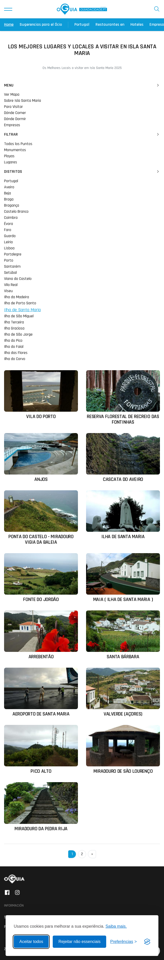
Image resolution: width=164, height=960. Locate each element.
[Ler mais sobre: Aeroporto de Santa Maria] (41, 692)
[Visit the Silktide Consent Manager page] (147, 942)
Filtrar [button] (82, 134)
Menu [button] (82, 85)
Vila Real (11, 285)
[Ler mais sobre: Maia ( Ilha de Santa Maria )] (123, 577)
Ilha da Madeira (16, 297)
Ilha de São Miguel (19, 316)
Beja (7, 193)
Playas (9, 156)
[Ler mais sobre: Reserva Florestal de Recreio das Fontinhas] (123, 397)
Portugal (81, 24)
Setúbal (10, 272)
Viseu (8, 291)
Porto (8, 260)
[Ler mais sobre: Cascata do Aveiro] (123, 457)
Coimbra (11, 217)
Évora (8, 223)
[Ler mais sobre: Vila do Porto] (41, 394)
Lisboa (9, 248)
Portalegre (12, 254)
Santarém (12, 266)
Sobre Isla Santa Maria (22, 100)
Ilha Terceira (14, 322)
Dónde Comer (15, 113)
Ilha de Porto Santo (20, 303)
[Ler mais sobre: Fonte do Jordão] (41, 577)
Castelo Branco (16, 211)
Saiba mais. (116, 926)
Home (8, 24)
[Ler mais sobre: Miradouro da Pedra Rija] (41, 806)
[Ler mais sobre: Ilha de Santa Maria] (123, 514)
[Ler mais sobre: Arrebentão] (41, 635)
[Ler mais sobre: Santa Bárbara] (123, 635)
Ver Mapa (11, 94)
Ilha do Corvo (14, 359)
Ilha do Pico (13, 340)
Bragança (11, 205)
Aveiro (9, 187)
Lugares (10, 162)
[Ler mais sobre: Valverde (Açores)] (123, 692)
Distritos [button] (82, 171)
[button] (8, 9)
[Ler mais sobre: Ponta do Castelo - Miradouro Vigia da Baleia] (41, 517)
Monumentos (15, 150)
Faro (7, 230)
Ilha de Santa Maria (22, 310)
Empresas (12, 125)
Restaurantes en (109, 24)
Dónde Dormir (15, 119)
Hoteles (136, 24)
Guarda (10, 236)
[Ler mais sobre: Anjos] (41, 457)
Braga (8, 199)
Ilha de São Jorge (18, 334)
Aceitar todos (31, 941)
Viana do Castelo (18, 278)
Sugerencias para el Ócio (41, 24)
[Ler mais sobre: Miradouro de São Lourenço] (123, 749)
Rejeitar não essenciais (79, 941)
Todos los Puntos (18, 144)
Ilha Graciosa (14, 328)
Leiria (8, 242)
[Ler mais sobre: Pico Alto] (41, 749)
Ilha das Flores (16, 352)
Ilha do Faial (13, 346)
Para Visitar (13, 106)
